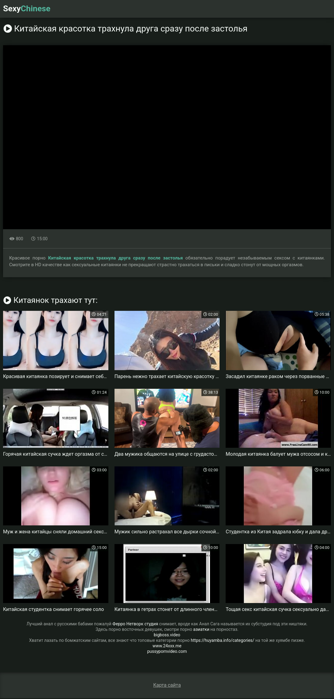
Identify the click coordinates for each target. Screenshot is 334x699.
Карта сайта (167, 686)
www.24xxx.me (166, 646)
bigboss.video (167, 635)
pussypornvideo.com (167, 652)
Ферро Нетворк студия (135, 624)
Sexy (28, 9)
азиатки (201, 630)
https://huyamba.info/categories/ (222, 641)
